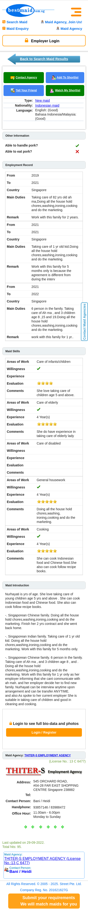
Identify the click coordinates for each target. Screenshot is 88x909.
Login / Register (44, 732)
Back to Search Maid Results (44, 59)
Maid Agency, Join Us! (61, 22)
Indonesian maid (47, 105)
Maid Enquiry (15, 29)
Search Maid (14, 22)
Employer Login (42, 40)
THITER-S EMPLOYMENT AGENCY (47, 755)
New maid (42, 100)
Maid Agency (69, 29)
